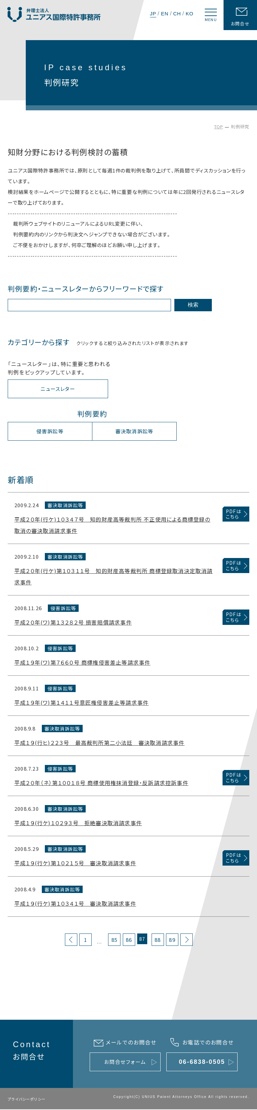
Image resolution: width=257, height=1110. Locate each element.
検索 (193, 305)
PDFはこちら (233, 515)
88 (158, 940)
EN (164, 13)
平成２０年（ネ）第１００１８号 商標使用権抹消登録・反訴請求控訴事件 (101, 783)
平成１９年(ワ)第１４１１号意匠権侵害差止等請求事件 (81, 703)
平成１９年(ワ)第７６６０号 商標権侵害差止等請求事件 (82, 663)
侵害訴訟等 (50, 431)
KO (189, 13)
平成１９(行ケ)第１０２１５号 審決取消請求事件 (75, 864)
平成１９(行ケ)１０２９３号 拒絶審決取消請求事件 (78, 823)
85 (114, 940)
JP (153, 13)
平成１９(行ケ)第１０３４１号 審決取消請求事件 (75, 904)
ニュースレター (57, 389)
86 (129, 940)
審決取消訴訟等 (134, 431)
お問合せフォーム (125, 1062)
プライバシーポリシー (27, 1099)
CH (177, 13)
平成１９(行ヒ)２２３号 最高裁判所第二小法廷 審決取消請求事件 (99, 743)
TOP (218, 126)
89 (172, 940)
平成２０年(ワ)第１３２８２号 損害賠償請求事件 (73, 623)
